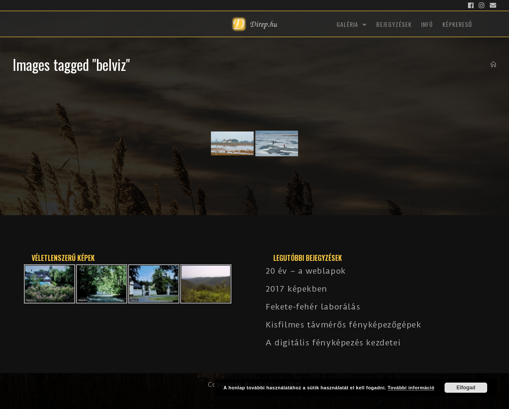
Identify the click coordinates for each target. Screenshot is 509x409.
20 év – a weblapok (306, 271)
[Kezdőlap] (493, 64)
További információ (411, 387)
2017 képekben (297, 289)
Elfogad (465, 388)
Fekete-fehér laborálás (313, 307)
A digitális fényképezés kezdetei (333, 343)
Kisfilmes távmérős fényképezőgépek (343, 325)
